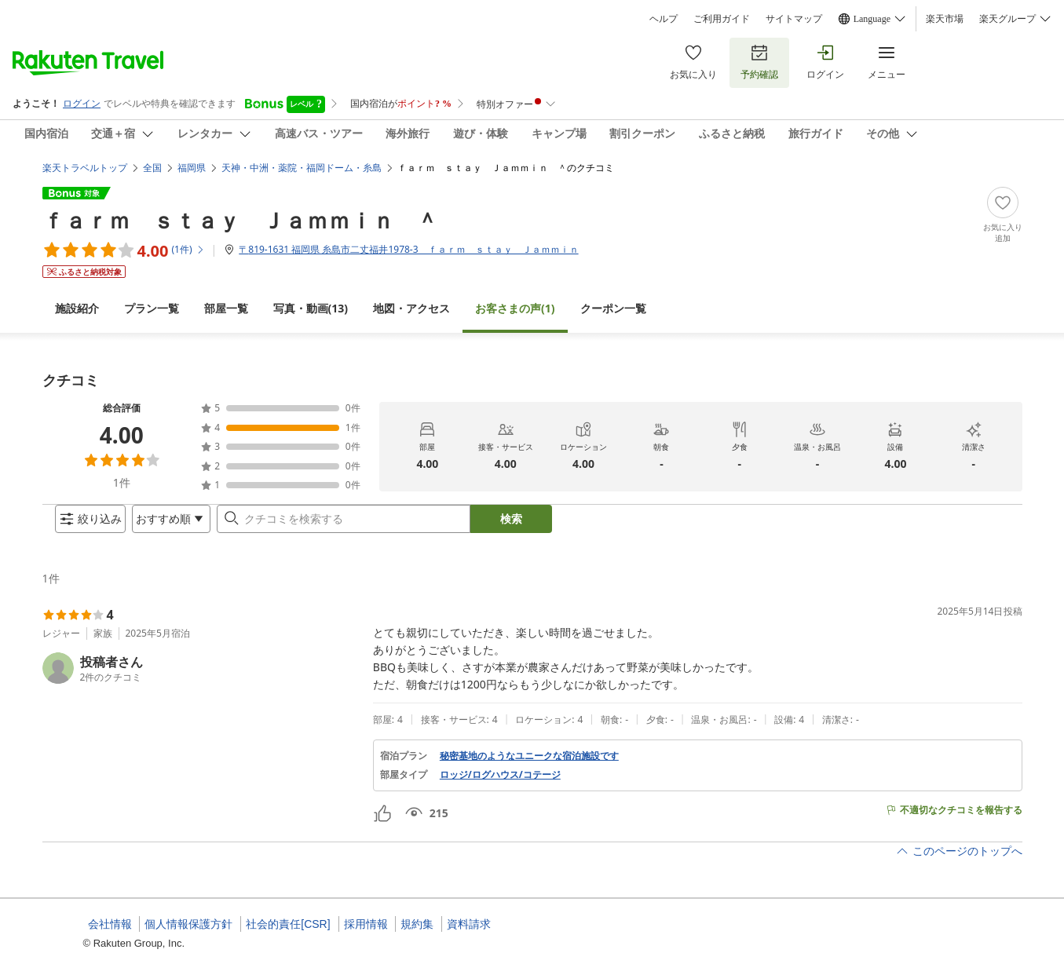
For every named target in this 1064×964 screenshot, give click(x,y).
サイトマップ (794, 18)
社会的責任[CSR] (288, 924)
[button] (201, 680)
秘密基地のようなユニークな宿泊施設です (529, 768)
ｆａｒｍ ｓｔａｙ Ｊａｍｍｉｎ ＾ (240, 207)
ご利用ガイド (721, 18)
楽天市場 (944, 18)
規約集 (416, 924)
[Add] (1002, 202)
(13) (311, 295)
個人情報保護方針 (188, 924)
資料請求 (469, 924)
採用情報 (366, 924)
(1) (515, 295)
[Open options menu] (158, 525)
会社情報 (110, 924)
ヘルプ (663, 18)
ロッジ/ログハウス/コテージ (500, 787)
